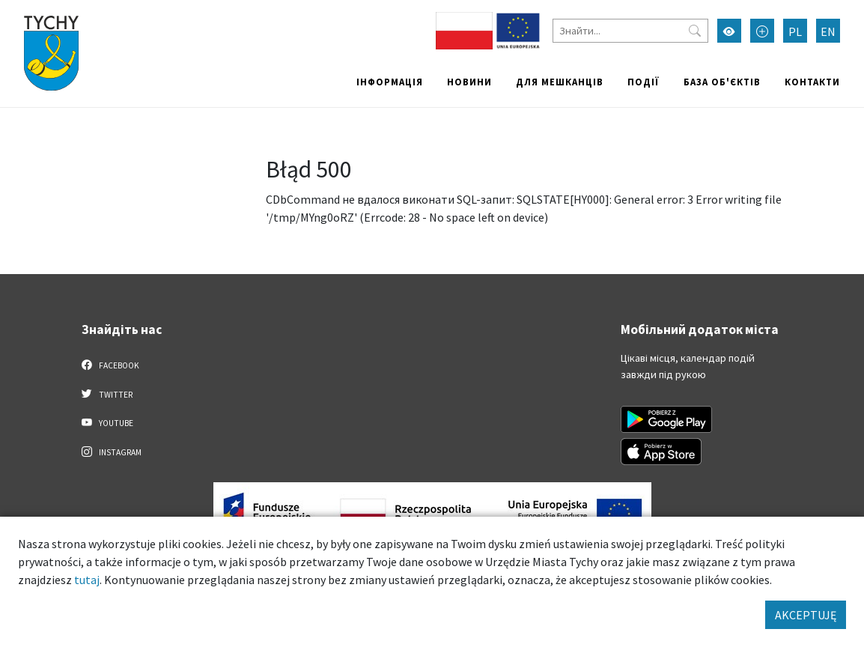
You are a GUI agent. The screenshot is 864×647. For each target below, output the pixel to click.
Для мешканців (559, 82)
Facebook (110, 364)
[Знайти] (630, 31)
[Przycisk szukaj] (694, 31)
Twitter (107, 394)
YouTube (107, 422)
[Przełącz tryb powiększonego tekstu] (762, 31)
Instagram (112, 451)
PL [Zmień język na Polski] (795, 31)
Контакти (812, 82)
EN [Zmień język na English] (828, 31)
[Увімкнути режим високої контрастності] (729, 31)
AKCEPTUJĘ (805, 614)
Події (643, 82)
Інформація (389, 82)
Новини (469, 82)
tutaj (87, 579)
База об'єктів (722, 82)
